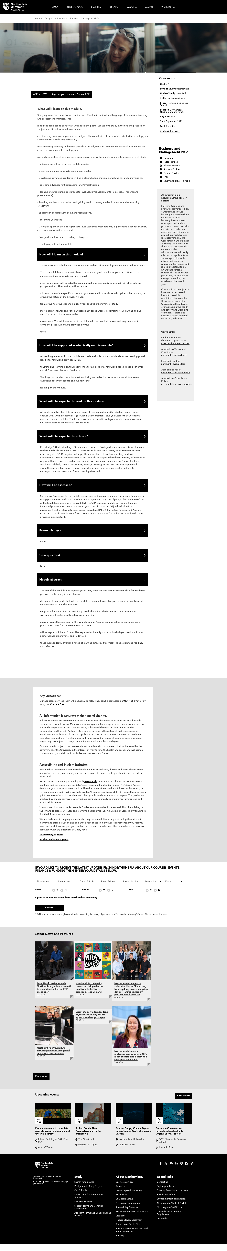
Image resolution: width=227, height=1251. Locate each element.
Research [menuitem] (114, 7)
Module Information (170, 132)
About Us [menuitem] (132, 7)
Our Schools (80, 1197)
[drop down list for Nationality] (152, 888)
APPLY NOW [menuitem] (40, 94)
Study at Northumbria (55, 19)
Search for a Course (84, 1189)
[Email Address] (110, 888)
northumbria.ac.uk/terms (174, 355)
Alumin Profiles (171, 166)
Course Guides (171, 173)
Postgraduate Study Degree (88, 1193)
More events (183, 1102)
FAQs (166, 177)
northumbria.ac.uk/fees (173, 364)
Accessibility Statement (127, 1214)
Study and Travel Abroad (176, 181)
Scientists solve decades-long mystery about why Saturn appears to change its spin (92, 1021)
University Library (83, 1208)
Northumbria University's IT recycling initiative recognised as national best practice (53, 1057)
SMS (131, 896)
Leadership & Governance (129, 1197)
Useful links (165, 1183)
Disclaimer (121, 1223)
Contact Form (57, 711)
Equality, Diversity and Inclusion (173, 1197)
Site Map (120, 1242)
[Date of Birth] (88, 888)
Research (120, 1193)
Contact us (162, 1189)
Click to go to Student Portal (171, 1210)
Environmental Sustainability (171, 1206)
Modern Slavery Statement (129, 1227)
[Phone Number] (131, 888)
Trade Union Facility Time (128, 1231)
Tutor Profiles (170, 162)
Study (78, 1183)
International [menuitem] (75, 7)
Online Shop (163, 1225)
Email (38, 896)
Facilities (168, 158)
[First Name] (46, 888)
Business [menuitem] (96, 7)
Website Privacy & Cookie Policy (132, 1218)
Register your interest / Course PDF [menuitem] (71, 94)
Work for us (121, 1201)
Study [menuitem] (55, 7)
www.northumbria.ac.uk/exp (175, 344)
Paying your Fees (165, 1193)
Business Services (124, 1189)
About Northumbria (129, 1183)
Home (37, 19)
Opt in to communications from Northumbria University (66, 904)
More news (41, 1083)
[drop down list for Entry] (174, 888)
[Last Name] (67, 888)
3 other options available (172, 98)
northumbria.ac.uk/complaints (176, 384)
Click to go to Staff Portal (169, 1214)
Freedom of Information (128, 1210)
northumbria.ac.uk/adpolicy (175, 373)
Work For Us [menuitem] (168, 7)
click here (162, 921)
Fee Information (168, 126)
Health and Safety (166, 1201)
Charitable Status (124, 1206)
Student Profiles (172, 169)
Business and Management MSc (84, 19)
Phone (85, 896)
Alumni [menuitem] (149, 7)
